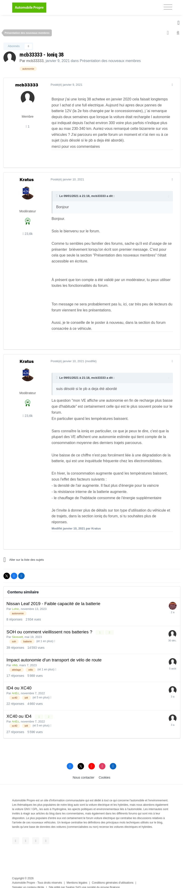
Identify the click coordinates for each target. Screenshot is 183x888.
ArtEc (15, 687)
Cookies (104, 771)
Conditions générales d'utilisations (113, 876)
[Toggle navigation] (167, 7)
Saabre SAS (73, 881)
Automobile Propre (23, 876)
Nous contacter (83, 771)
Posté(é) (65, 84)
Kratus (27, 179)
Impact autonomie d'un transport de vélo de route (54, 654)
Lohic (15, 603)
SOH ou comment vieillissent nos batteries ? (49, 625)
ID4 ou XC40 (19, 682)
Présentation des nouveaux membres (110, 61)
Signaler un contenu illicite (28, 881)
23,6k (27, 234)
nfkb (15, 659)
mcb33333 (35, 61)
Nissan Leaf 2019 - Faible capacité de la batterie (53, 597)
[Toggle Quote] (56, 196)
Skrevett (17, 631)
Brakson (115, 881)
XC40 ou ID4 (19, 710)
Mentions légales (77, 876)
